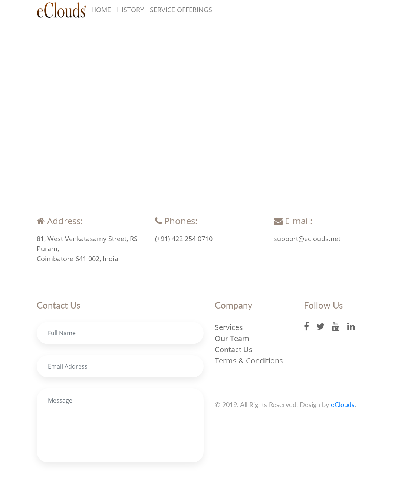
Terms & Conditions (249, 361)
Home (101, 9)
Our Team (232, 338)
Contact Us (234, 349)
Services (229, 327)
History (130, 9)
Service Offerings (181, 9)
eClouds (343, 404)
